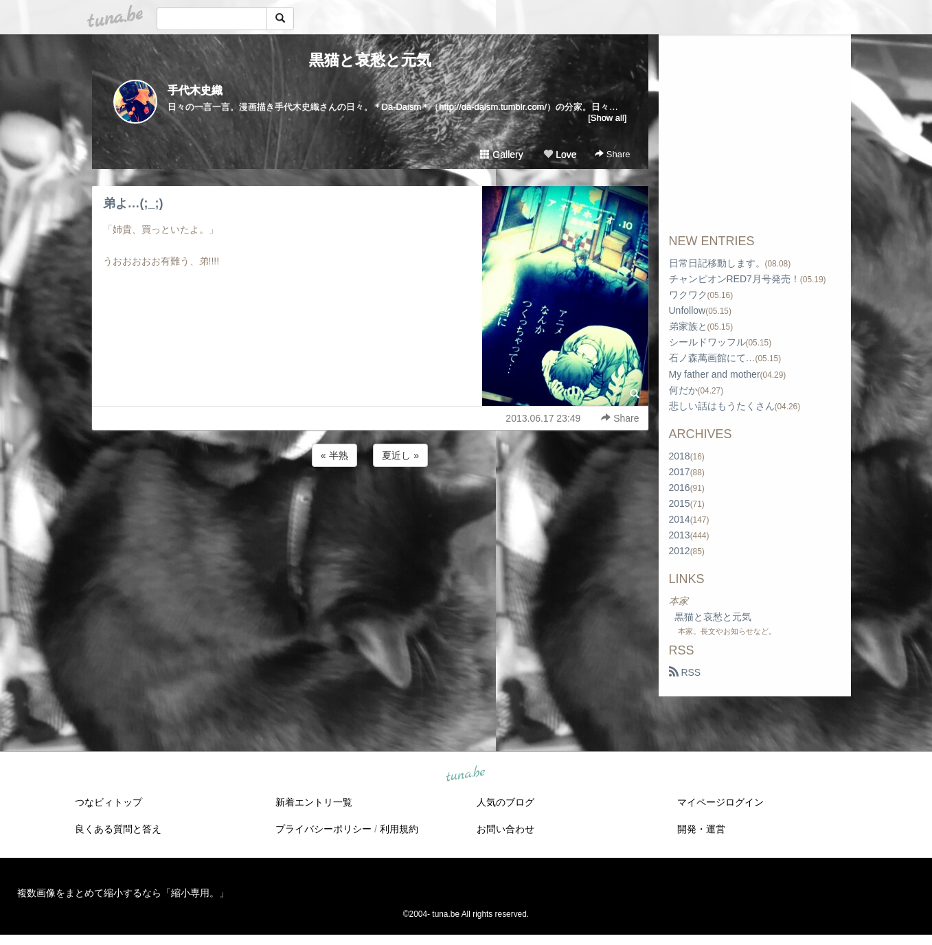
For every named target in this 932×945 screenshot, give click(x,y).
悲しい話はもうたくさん (722, 405)
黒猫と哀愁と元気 (370, 60)
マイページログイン (720, 802)
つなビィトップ (108, 802)
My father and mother (714, 374)
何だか (683, 390)
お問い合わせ (505, 828)
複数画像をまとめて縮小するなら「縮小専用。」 (123, 892)
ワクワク (688, 294)
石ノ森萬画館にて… (712, 357)
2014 (679, 519)
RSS (685, 672)
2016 (679, 487)
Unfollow (687, 310)
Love (559, 154)
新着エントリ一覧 (313, 802)
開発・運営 (701, 828)
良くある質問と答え (118, 828)
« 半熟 (334, 455)
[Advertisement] (370, 507)
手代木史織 (195, 90)
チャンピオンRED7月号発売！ (734, 278)
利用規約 (399, 828)
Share (612, 154)
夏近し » (400, 455)
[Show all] (607, 118)
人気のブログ (505, 802)
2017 (679, 471)
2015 (679, 503)
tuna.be (465, 774)
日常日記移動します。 (717, 263)
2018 (679, 456)
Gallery (501, 154)
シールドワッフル (707, 342)
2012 (679, 550)
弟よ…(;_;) (133, 203)
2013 (679, 535)
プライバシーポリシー (323, 828)
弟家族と (688, 326)
